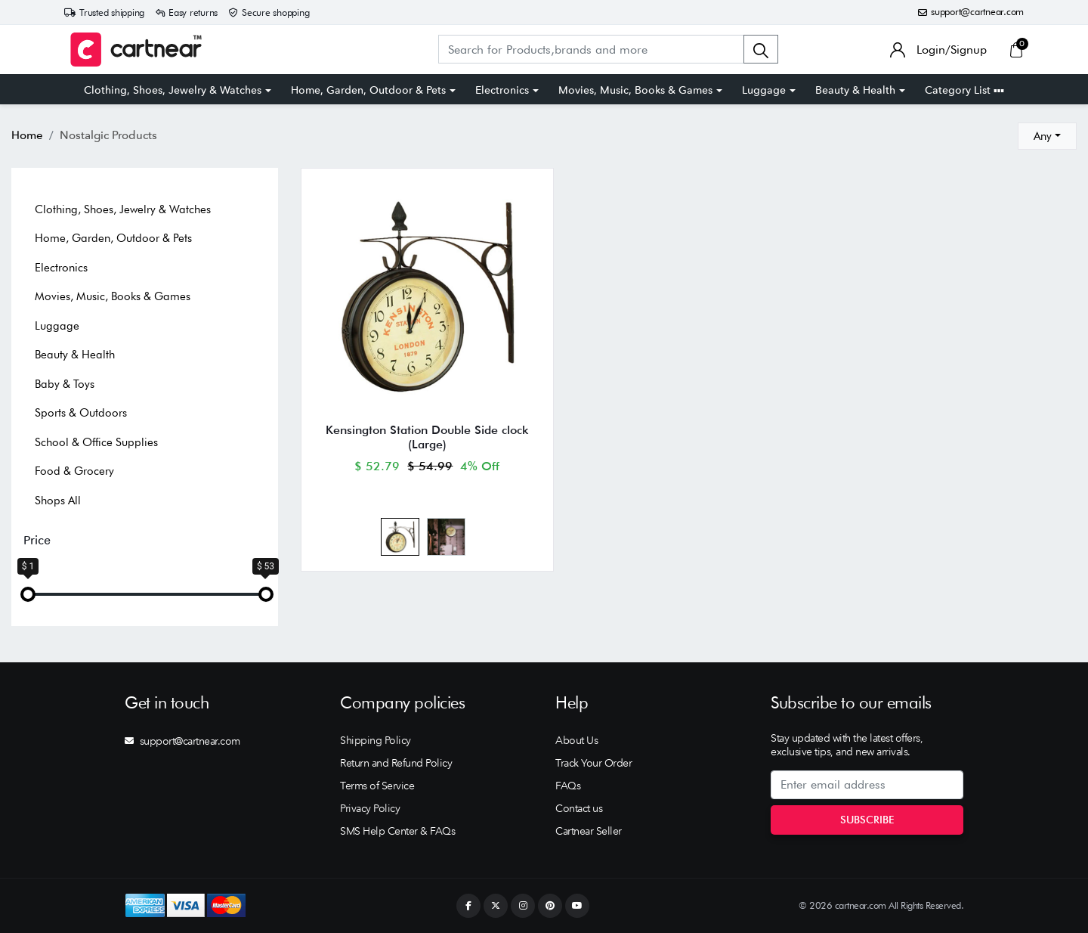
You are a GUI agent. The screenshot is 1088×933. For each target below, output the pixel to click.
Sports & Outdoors (81, 413)
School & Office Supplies (96, 442)
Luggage (764, 90)
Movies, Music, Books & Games (635, 90)
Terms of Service (377, 785)
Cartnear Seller (588, 831)
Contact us (578, 808)
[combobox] (1047, 136)
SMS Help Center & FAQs (397, 831)
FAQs (567, 785)
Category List (964, 90)
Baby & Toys (64, 384)
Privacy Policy (370, 808)
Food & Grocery (74, 471)
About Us (576, 740)
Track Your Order (593, 763)
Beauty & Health (855, 90)
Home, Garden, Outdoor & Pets (368, 90)
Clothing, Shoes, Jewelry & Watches (172, 90)
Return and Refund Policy (396, 763)
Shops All (58, 500)
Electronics (502, 90)
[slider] (28, 594)
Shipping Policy (375, 740)
